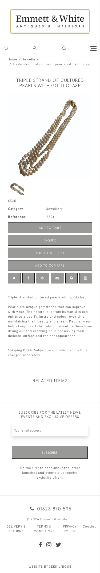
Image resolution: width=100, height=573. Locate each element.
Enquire (50, 240)
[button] (64, 48)
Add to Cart (50, 228)
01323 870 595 (50, 509)
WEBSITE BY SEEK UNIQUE (50, 566)
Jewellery (30, 59)
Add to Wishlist (50, 253)
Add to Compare (50, 265)
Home (12, 59)
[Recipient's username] (50, 430)
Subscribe (50, 453)
